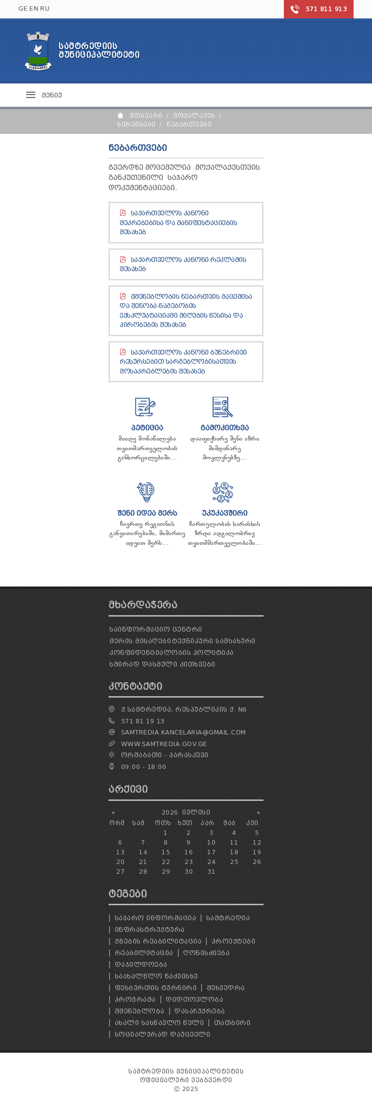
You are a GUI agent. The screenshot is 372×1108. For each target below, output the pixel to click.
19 (257, 852)
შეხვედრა (226, 988)
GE (23, 8)
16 (189, 852)
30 (189, 871)
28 (143, 871)
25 (234, 861)
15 (166, 852)
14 (143, 852)
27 (120, 871)
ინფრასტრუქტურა (150, 930)
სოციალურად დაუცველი (163, 1034)
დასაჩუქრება (199, 1011)
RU (44, 8)
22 (166, 861)
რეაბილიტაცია (144, 953)
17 (211, 852)
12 (257, 842)
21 (143, 861)
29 (166, 871)
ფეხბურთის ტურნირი (156, 988)
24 (211, 861)
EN (34, 8)
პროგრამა (135, 999)
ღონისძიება (206, 953)
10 (211, 842)
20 (120, 861)
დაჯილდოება (141, 965)
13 (120, 852)
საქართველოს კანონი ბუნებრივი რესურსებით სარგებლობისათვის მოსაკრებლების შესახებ (183, 361)
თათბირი (232, 1023)
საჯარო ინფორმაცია (156, 918)
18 (234, 852)
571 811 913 (326, 9)
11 (234, 842)
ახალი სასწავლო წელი (159, 1023)
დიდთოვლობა (194, 999)
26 (257, 861)
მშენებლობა (140, 1011)
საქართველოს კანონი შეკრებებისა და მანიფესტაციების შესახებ (178, 222)
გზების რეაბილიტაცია (158, 941)
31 (211, 871)
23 (189, 861)
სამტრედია (228, 918)
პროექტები (234, 941)
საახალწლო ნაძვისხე (156, 976)
